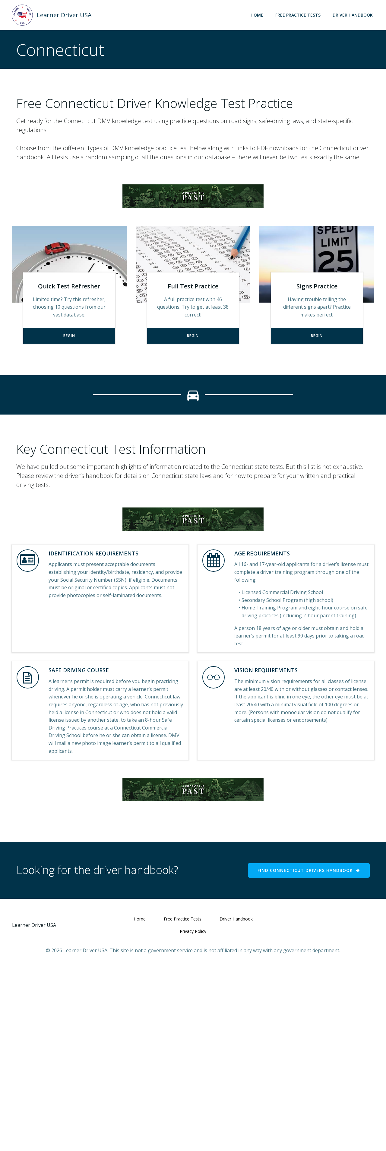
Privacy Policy (193, 1114)
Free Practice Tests (298, 15)
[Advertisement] (193, 226)
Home (257, 15)
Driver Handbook (353, 15)
